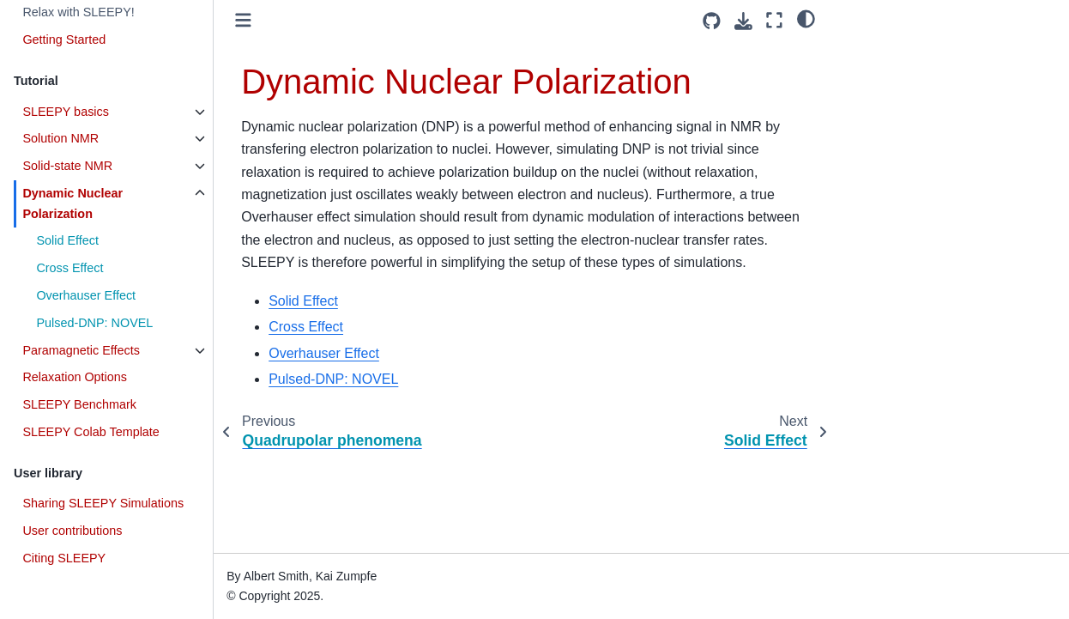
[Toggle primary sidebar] (243, 20)
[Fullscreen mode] (774, 20)
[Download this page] (743, 21)
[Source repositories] (712, 21)
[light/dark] (806, 18)
